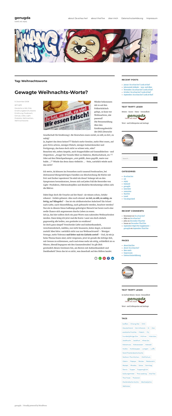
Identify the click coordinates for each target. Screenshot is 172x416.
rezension (127, 191)
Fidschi (141, 332)
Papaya (133, 361)
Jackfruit (136, 340)
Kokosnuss (127, 345)
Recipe (141, 361)
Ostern (125, 361)
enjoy (126, 181)
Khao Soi (145, 340)
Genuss (17, 116)
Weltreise (126, 386)
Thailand (136, 378)
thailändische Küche (131, 382)
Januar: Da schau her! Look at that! (137, 85)
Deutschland (128, 328)
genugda (22, 18)
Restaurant (150, 361)
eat (125, 179)
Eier (153, 328)
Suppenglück (142, 369)
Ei (148, 328)
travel (126, 196)
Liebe (23, 116)
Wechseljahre (146, 382)
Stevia (125, 369)
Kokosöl (148, 345)
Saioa (141, 365)
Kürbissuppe (135, 349)
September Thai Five (140, 228)
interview (127, 189)
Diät (29, 108)
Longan (145, 349)
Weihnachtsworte (21, 121)
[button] (95, 258)
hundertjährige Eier (130, 336)
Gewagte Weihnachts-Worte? (51, 92)
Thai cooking (142, 374)
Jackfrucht (127, 340)
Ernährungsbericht (22, 111)
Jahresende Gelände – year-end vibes (138, 87)
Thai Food (126, 378)
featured (127, 184)
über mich (113, 18)
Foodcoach (28, 113)
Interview (152, 336)
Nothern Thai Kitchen (131, 357)
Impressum (151, 18)
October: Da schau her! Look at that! (137, 92)
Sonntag (148, 365)
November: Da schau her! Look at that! (138, 90)
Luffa (153, 349)
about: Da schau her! (78, 18)
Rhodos (133, 365)
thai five (127, 194)
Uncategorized (129, 199)
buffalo (125, 324)
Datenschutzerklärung (132, 18)
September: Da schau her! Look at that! (138, 95)
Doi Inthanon (140, 328)
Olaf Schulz (146, 357)
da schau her (128, 176)
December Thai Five (137, 221)
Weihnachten (28, 118)
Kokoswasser (138, 345)
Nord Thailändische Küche (133, 353)
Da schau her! (140, 216)
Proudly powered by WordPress (35, 406)
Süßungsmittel (128, 374)
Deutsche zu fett (21, 108)
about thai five (98, 18)
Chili (143, 324)
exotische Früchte (129, 332)
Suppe (132, 369)
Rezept (125, 365)
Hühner (143, 336)
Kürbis (125, 349)
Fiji (148, 332)
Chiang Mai (134, 324)
